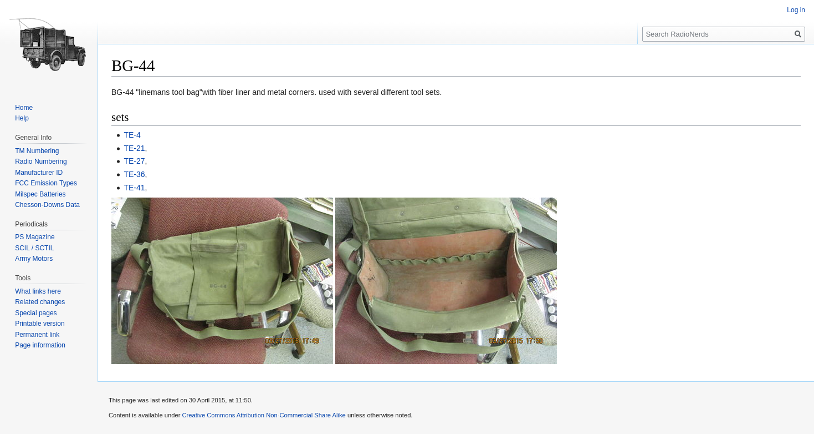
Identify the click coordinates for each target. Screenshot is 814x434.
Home (24, 108)
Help (22, 118)
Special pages (36, 313)
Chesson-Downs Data (47, 205)
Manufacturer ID (39, 172)
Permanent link (37, 335)
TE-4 (132, 134)
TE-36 (134, 174)
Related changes (40, 302)
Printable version (39, 323)
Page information (40, 345)
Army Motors (34, 259)
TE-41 (134, 187)
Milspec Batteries (40, 194)
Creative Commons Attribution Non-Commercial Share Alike (263, 415)
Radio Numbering (40, 161)
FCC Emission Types (46, 183)
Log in (796, 10)
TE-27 (134, 161)
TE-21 (134, 148)
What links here (38, 291)
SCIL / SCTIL (34, 248)
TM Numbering (37, 151)
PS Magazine (34, 237)
